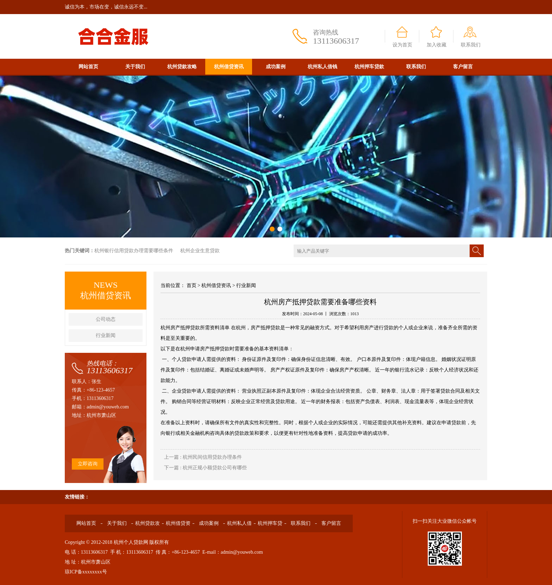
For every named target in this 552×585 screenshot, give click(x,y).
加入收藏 (436, 44)
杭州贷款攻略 (182, 66)
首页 (191, 285)
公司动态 (105, 319)
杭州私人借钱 (322, 66)
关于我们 (135, 66)
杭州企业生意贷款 (200, 250)
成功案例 (276, 66)
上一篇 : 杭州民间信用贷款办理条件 (203, 457)
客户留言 (463, 66)
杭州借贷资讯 (229, 66)
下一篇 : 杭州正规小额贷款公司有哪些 (205, 467)
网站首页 (88, 66)
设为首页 (402, 44)
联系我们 (471, 44)
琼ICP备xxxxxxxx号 (86, 571)
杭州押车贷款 (369, 66)
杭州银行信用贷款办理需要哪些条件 (133, 250)
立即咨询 (88, 463)
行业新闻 (105, 335)
